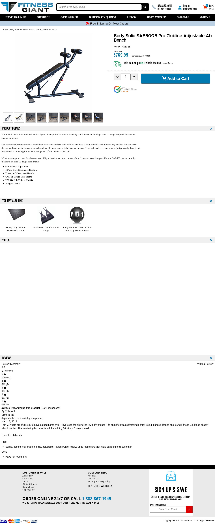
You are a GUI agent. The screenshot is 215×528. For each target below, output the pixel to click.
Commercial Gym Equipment (102, 17)
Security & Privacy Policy (99, 481)
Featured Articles (100, 486)
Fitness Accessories (156, 17)
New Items (205, 17)
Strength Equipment (15, 17)
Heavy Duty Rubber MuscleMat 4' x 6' (16, 229)
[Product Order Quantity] (126, 77)
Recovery (131, 17)
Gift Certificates (29, 484)
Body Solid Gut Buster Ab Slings (46, 229)
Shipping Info (28, 489)
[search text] (99, 7)
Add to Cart (175, 78)
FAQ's (25, 481)
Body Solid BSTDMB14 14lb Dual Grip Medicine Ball (77, 229)
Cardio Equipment (69, 17)
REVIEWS (6, 358)
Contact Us (27, 478)
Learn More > (168, 63)
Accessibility (27, 475)
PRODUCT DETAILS (11, 128)
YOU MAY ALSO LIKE (12, 201)
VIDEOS (5, 240)
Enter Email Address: (158, 505)
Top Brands (183, 17)
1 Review (118, 51)
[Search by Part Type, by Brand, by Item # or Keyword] (145, 7)
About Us (92, 475)
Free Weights (43, 17)
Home (5, 29)
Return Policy (28, 486)
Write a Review (205, 364)
